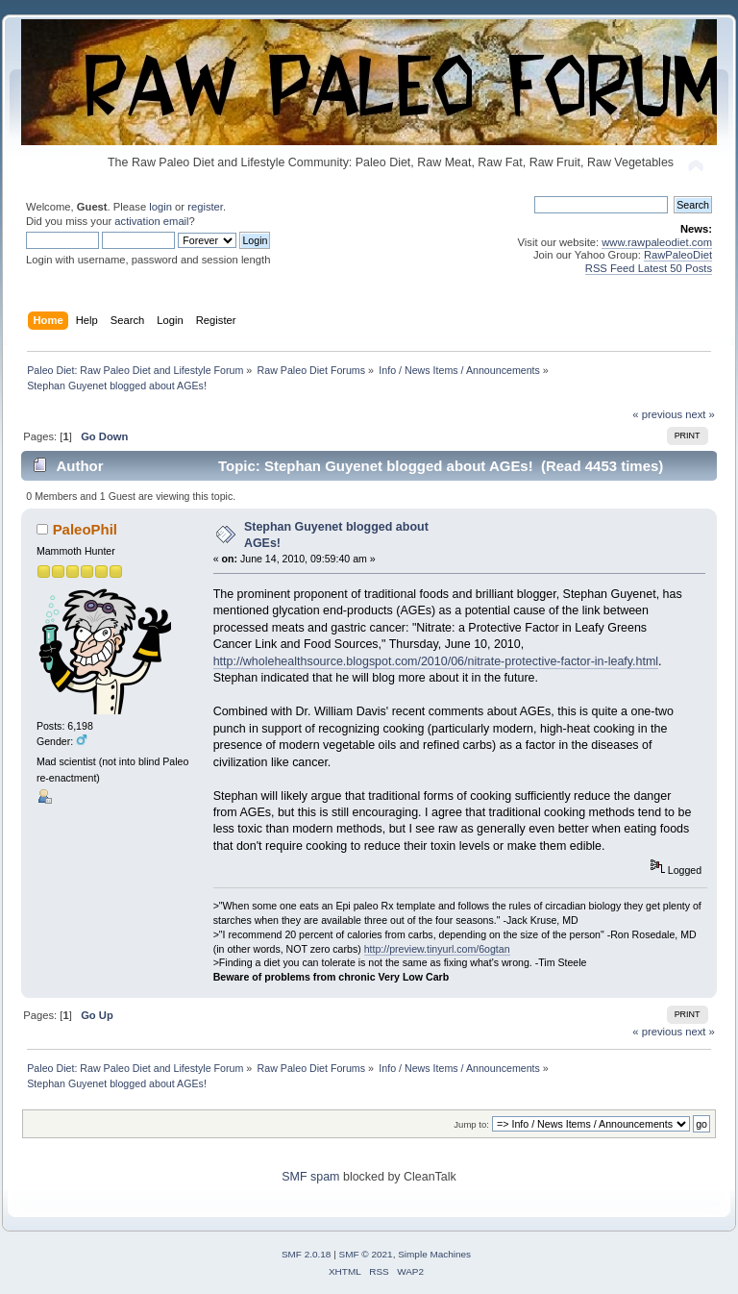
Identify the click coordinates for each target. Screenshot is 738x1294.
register (205, 206)
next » (700, 414)
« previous (657, 414)
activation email (151, 221)
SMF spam (310, 1176)
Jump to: (471, 1124)
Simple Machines (434, 1254)
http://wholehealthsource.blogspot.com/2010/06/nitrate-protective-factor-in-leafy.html (435, 661)
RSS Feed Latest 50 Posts (648, 268)
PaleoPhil (85, 529)
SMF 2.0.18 (307, 1254)
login (160, 206)
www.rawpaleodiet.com (657, 242)
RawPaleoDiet (678, 255)
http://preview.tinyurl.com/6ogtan (437, 949)
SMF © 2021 (366, 1254)
